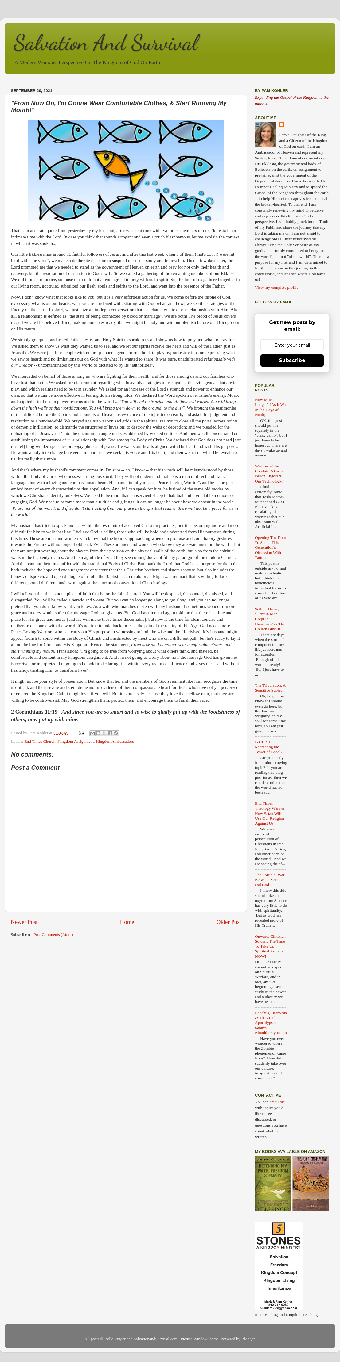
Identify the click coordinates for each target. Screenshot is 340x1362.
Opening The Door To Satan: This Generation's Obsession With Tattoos (270, 547)
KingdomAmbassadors (115, 741)
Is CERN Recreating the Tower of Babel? (269, 747)
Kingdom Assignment (75, 741)
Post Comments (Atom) (53, 934)
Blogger (248, 1339)
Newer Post (24, 922)
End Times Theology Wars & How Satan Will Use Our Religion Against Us (269, 813)
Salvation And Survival (106, 42)
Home (127, 922)
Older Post (229, 922)
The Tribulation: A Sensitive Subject (270, 687)
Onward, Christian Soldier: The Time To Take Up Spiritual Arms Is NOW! (270, 946)
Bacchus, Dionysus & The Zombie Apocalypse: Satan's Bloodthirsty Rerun (271, 1022)
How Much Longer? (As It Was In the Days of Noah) (271, 407)
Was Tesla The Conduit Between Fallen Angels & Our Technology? (269, 473)
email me (277, 1102)
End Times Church (39, 741)
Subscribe (292, 360)
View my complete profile (276, 287)
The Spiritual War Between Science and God (269, 879)
